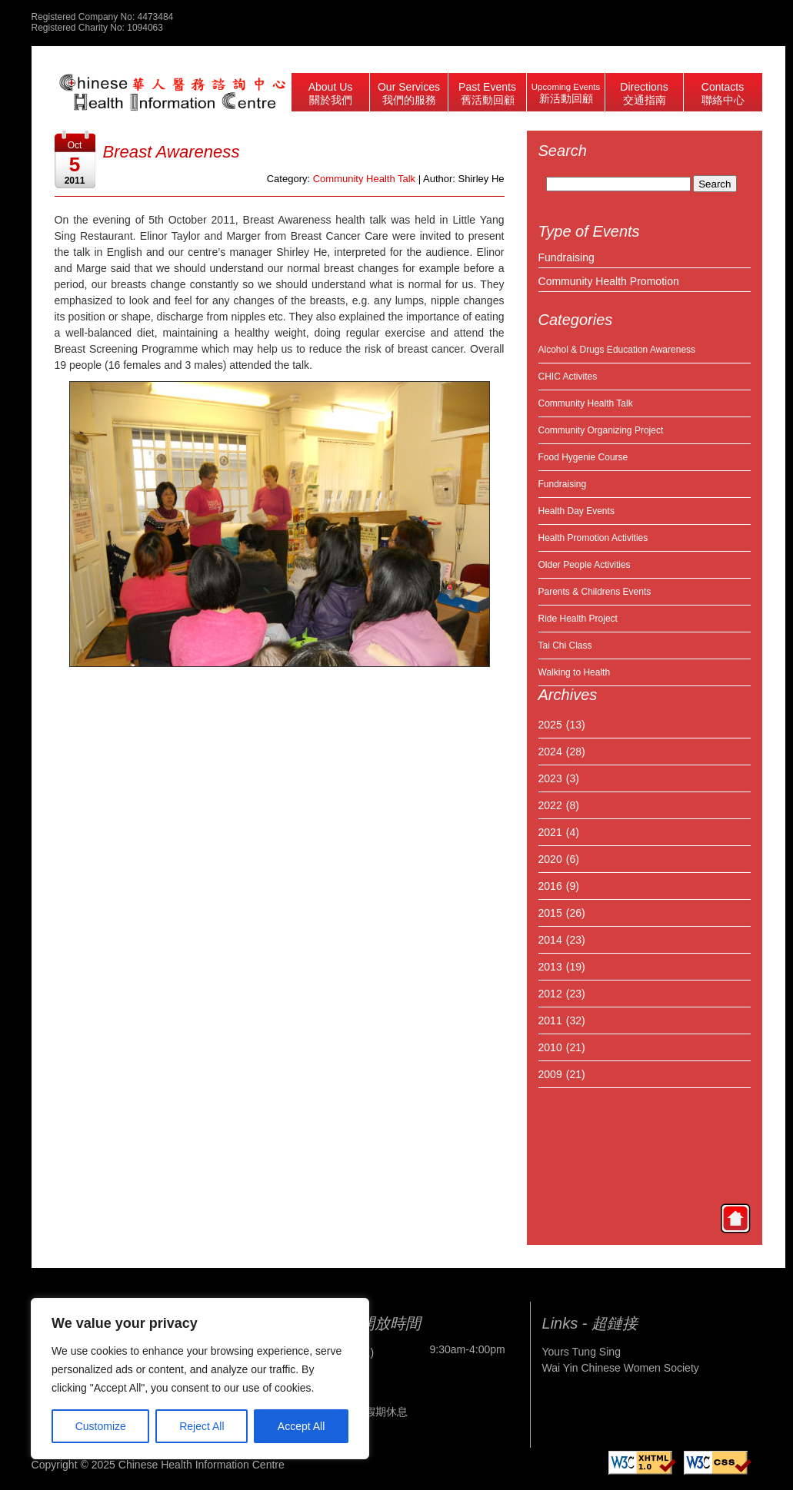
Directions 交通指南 (644, 93)
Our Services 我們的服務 (409, 93)
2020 (550, 859)
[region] (200, 1378)
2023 (550, 778)
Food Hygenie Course (583, 457)
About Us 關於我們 (330, 93)
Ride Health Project (578, 618)
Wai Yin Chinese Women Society (620, 1368)
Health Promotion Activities (593, 538)
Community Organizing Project (601, 430)
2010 (550, 1047)
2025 (550, 724)
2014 (550, 940)
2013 (550, 967)
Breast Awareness (171, 151)
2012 (550, 993)
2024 (550, 751)
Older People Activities (584, 564)
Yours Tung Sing (581, 1352)
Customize (100, 1426)
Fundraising (566, 257)
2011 (550, 1020)
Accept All (301, 1426)
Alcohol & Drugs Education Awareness (617, 349)
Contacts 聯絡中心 (723, 93)
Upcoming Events (565, 93)
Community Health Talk (585, 403)
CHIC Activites (568, 376)
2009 (550, 1074)
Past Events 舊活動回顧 (487, 93)
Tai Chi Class (565, 645)
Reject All (201, 1426)
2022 (550, 805)
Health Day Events (576, 511)
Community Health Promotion (608, 281)
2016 (550, 886)
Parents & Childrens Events (594, 591)
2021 (550, 832)
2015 (550, 913)
